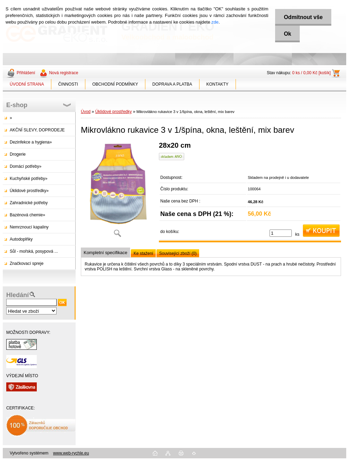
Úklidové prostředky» (29, 190)
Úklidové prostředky (113, 111)
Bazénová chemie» (27, 215)
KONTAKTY (217, 84)
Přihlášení (26, 72)
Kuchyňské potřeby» (29, 178)
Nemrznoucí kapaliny (29, 227)
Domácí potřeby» (25, 166)
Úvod (86, 111)
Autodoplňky (21, 239)
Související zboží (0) (178, 253)
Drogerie (18, 154)
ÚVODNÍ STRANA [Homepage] (27, 84)
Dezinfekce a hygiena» (31, 142)
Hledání (17, 295)
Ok (287, 34)
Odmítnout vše (303, 17)
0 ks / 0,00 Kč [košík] (311, 72)
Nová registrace (63, 72)
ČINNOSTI (68, 84)
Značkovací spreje (26, 263)
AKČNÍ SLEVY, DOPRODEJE (37, 130)
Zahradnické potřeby (29, 202)
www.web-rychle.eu (71, 453)
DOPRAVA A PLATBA (172, 84)
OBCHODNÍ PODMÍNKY (115, 84)
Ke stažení (143, 253)
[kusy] (281, 233)
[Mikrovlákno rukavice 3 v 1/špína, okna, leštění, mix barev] (117, 192)
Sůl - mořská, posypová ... (34, 251)
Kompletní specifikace (105, 252)
